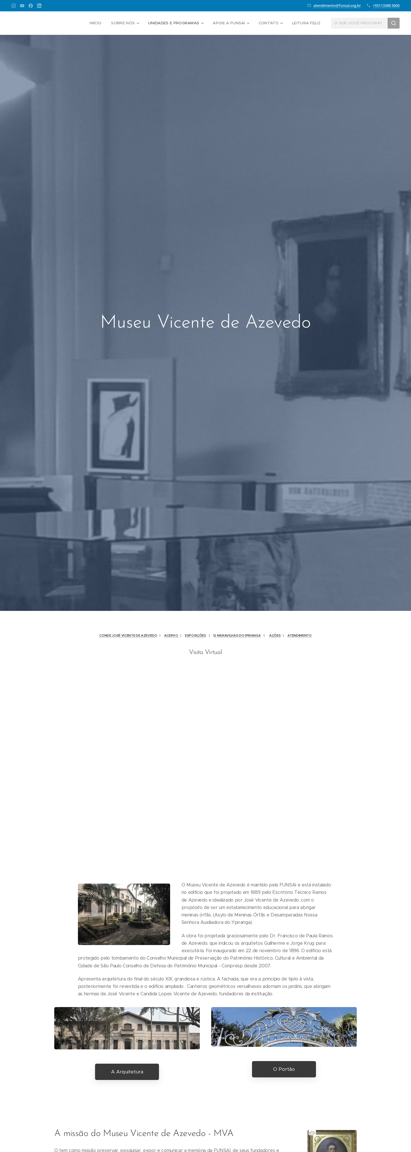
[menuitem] (99, 23)
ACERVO (171, 635)
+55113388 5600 (386, 5)
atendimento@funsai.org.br (337, 5)
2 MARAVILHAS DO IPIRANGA (237, 635)
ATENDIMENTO (299, 635)
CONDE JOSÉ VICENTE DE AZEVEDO (128, 635)
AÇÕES (275, 635)
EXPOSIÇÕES (195, 635)
